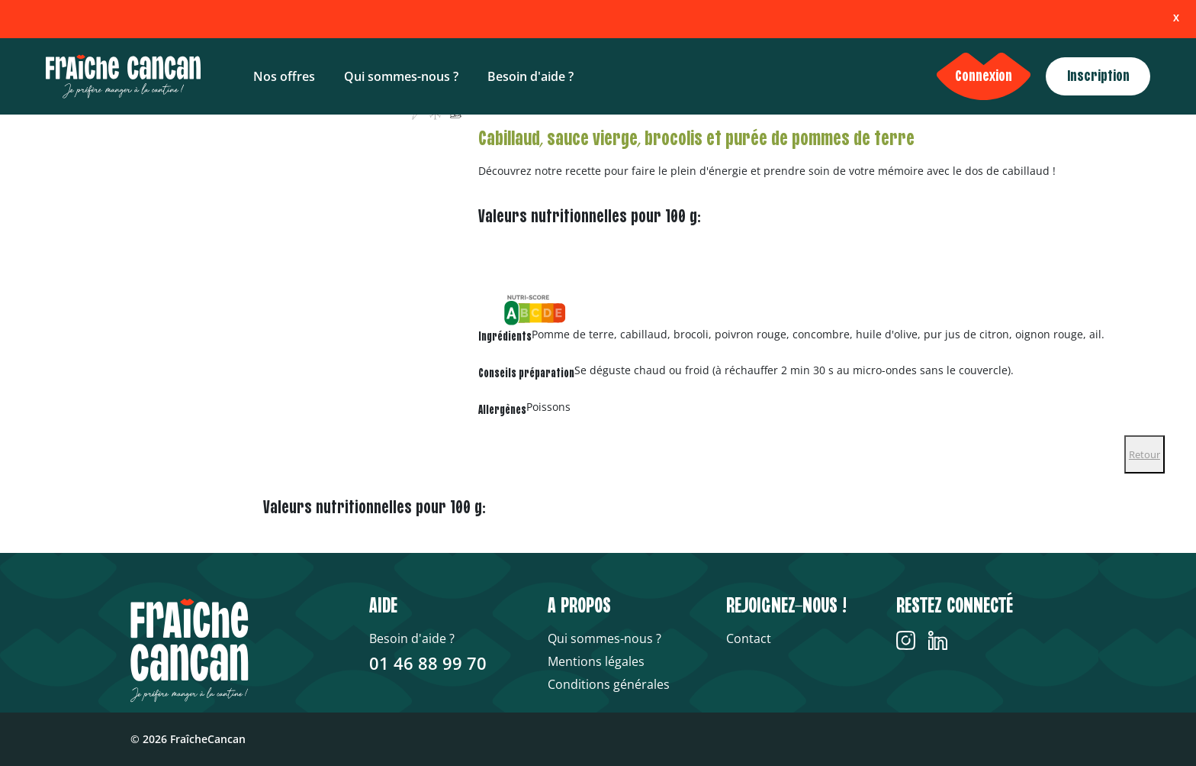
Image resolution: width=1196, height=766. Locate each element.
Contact (748, 638)
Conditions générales (609, 684)
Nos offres (284, 76)
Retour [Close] (1144, 454)
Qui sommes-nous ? (401, 76)
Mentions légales (596, 661)
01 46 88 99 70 (428, 662)
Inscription (1098, 76)
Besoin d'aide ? (530, 76)
